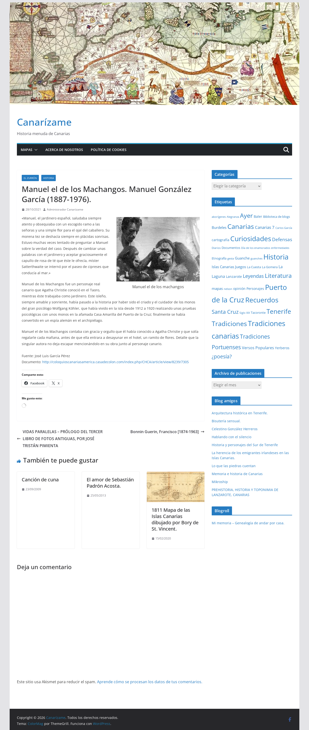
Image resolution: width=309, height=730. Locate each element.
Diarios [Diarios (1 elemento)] (216, 248)
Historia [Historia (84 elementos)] (275, 257)
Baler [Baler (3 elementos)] (258, 216)
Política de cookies (108, 149)
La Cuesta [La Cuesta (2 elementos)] (254, 267)
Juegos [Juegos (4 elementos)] (240, 266)
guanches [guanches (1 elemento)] (256, 258)
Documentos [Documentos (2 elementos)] (231, 248)
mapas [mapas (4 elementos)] (217, 288)
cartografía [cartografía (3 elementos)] (220, 240)
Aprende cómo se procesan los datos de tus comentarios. (149, 681)
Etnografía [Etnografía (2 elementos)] (219, 258)
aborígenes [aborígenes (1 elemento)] (219, 216)
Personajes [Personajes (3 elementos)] (255, 288)
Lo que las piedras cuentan (234, 466)
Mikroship (220, 481)
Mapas (26, 149)
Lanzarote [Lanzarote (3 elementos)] (234, 276)
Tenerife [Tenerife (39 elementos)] (279, 311)
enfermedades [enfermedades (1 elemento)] (280, 248)
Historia (48, 178)
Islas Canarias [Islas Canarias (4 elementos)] (223, 266)
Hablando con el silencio (231, 437)
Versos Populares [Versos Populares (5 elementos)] (258, 347)
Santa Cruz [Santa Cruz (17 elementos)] (225, 311)
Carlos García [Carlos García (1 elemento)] (283, 228)
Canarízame (44, 122)
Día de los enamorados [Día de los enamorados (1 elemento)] (255, 248)
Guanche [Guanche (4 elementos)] (242, 258)
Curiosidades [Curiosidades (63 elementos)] (250, 238)
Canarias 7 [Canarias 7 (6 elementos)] (264, 227)
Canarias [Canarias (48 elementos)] (240, 226)
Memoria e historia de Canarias (237, 473)
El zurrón (30, 178)
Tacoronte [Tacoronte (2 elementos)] (258, 312)
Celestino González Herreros (235, 429)
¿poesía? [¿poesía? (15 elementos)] (222, 356)
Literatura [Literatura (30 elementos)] (278, 276)
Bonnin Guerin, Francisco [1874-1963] (167, 431)
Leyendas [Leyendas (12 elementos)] (253, 276)
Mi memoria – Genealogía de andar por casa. (248, 523)
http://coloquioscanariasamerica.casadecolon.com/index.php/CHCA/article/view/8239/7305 (115, 362)
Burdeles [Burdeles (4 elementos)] (219, 227)
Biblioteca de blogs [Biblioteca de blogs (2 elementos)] (276, 216)
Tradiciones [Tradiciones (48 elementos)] (229, 323)
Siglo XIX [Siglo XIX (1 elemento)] (244, 312)
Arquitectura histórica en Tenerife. (240, 413)
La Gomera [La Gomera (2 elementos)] (270, 267)
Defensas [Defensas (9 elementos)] (282, 239)
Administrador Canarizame (65, 209)
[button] (35, 149)
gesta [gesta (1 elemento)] (230, 258)
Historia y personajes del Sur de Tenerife (245, 445)
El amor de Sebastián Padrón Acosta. (110, 482)
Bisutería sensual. (226, 421)
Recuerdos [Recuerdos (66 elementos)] (261, 299)
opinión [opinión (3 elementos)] (239, 288)
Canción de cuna (40, 479)
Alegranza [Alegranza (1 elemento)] (233, 216)
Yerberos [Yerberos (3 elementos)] (282, 348)
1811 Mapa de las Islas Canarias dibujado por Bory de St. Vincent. (175, 519)
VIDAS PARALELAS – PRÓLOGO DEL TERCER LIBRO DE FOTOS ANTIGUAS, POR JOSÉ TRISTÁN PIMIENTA (60, 438)
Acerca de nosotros (64, 149)
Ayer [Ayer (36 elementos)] (246, 215)
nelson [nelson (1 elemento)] (228, 289)
